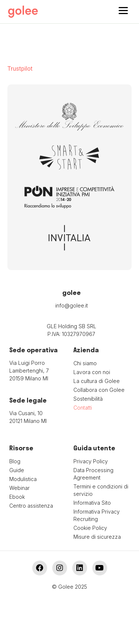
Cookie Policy (90, 528)
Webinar (19, 488)
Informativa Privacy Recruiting (96, 515)
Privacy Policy (90, 461)
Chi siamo (85, 363)
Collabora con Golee (99, 390)
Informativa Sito (92, 503)
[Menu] (123, 10)
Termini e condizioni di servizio (100, 490)
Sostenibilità (88, 399)
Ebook (17, 497)
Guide (16, 470)
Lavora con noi (91, 372)
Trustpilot (20, 68)
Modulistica (23, 479)
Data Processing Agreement (93, 474)
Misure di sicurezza (97, 537)
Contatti (82, 407)
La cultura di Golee (96, 381)
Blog (14, 461)
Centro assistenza (31, 505)
